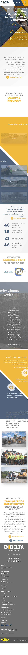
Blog (3, 617)
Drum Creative (11, 633)
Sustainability (6, 591)
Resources (5, 607)
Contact (4, 620)
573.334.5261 (14, 558)
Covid (3, 623)
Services (4, 579)
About (3, 565)
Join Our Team (6, 602)
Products (5, 571)
